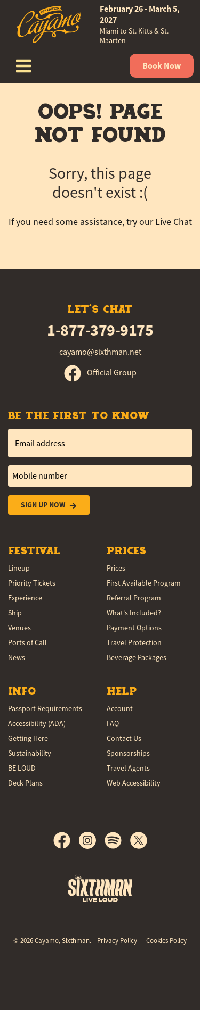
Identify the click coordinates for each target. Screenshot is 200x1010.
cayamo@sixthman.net (100, 352)
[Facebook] (66, 840)
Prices (116, 568)
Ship (15, 612)
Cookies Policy (166, 940)
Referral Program (134, 598)
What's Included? (134, 612)
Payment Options (134, 627)
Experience (25, 598)
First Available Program (144, 583)
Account (120, 708)
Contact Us (124, 738)
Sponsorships (128, 753)
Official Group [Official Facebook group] (100, 373)
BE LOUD (22, 768)
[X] (138, 840)
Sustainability (29, 753)
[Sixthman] (100, 888)
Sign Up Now (49, 505)
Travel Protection (134, 642)
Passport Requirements (45, 708)
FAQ (113, 723)
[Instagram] (92, 840)
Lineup (19, 568)
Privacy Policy (117, 940)
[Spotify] (117, 840)
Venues (19, 627)
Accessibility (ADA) (37, 723)
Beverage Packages (136, 657)
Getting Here (28, 738)
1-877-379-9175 (100, 330)
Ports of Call (27, 642)
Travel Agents (128, 768)
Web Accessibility (134, 783)
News (16, 657)
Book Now (161, 65)
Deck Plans (25, 783)
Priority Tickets (31, 583)
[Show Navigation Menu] (23, 66)
